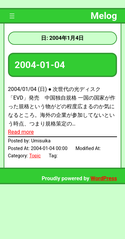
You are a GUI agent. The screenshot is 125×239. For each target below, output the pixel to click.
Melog (104, 15)
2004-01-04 (40, 64)
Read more (21, 132)
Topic (35, 155)
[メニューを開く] (12, 16)
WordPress (104, 178)
